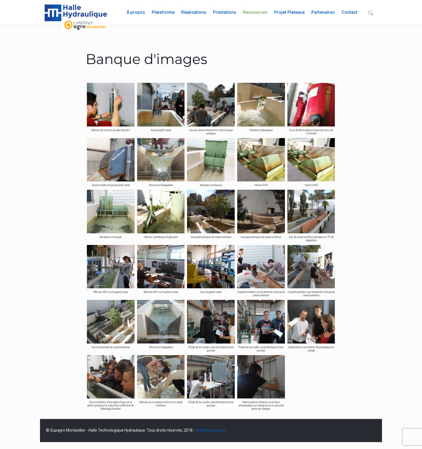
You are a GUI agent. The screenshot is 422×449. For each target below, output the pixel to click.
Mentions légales (211, 430)
